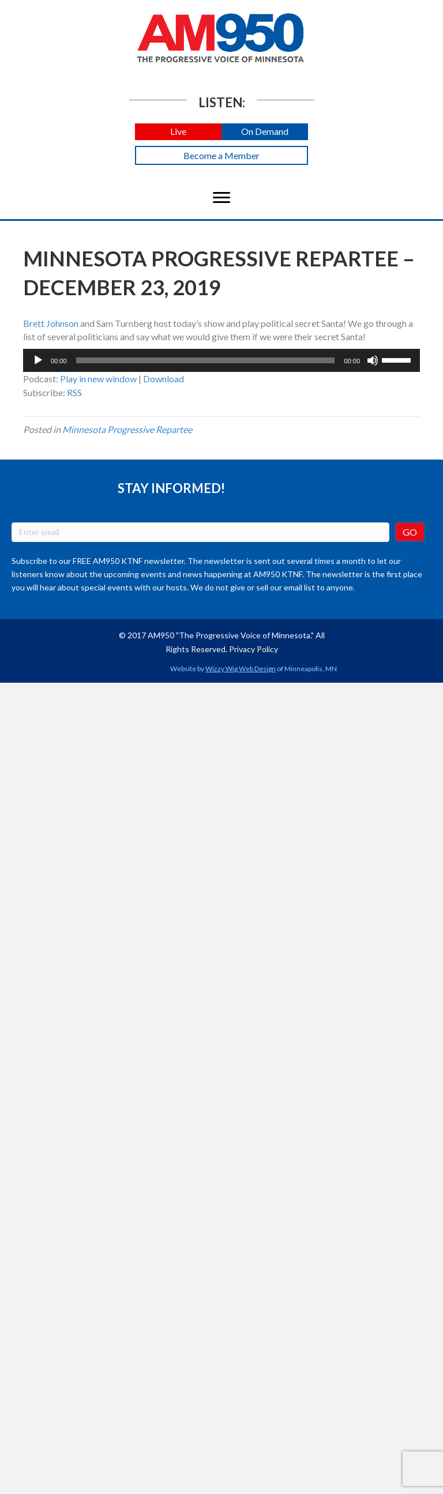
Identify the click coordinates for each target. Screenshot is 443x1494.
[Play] (38, 360)
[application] (221, 360)
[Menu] (221, 198)
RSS (74, 392)
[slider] (205, 360)
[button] (178, 131)
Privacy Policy (253, 649)
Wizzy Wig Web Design (240, 668)
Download (163, 378)
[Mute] (372, 360)
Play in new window (98, 378)
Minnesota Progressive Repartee (127, 429)
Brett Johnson (50, 323)
